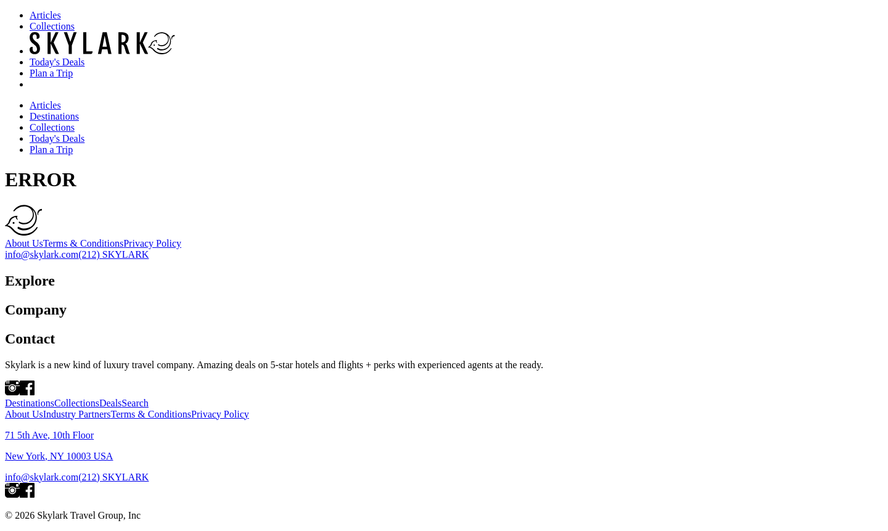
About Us (24, 243)
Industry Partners (77, 414)
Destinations (54, 116)
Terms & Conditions (83, 243)
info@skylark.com (41, 254)
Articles (45, 15)
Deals (110, 403)
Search (135, 403)
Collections (52, 26)
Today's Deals (57, 62)
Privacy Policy (152, 243)
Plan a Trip (51, 73)
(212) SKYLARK (113, 254)
